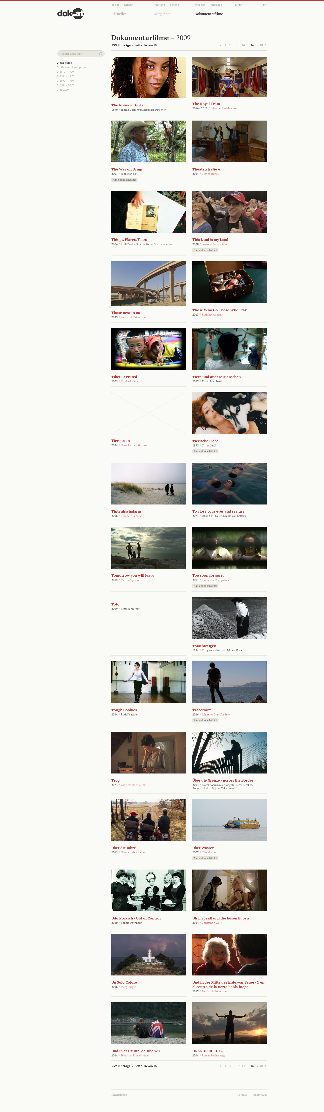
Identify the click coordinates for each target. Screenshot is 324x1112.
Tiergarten (120, 440)
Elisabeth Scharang (132, 516)
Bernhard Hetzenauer (134, 317)
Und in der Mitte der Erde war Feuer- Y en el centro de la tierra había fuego (228, 984)
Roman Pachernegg (213, 1055)
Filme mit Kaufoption (73, 67)
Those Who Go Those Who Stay (219, 309)
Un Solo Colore (124, 982)
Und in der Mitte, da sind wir (135, 1050)
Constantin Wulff (212, 922)
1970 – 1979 (67, 71)
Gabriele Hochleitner (133, 785)
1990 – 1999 (67, 80)
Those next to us (125, 312)
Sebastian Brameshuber (135, 1055)
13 (238, 45)
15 (247, 45)
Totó (115, 604)
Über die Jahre (123, 847)
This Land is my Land (210, 239)
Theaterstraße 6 (206, 169)
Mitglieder (162, 13)
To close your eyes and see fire (218, 511)
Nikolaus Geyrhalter (133, 852)
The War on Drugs (127, 169)
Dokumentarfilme (209, 13)
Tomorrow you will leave (132, 575)
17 (256, 45)
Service (174, 4)
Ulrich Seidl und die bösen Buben (220, 918)
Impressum (260, 1094)
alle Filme (66, 62)
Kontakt (128, 4)
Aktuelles (118, 13)
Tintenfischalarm (126, 511)
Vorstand (159, 4)
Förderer (200, 4)
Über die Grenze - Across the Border (222, 780)
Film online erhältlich (124, 179)
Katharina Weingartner (215, 580)
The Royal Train (206, 103)
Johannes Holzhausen (224, 108)
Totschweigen (204, 645)
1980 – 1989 (67, 76)
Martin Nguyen (130, 580)
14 (243, 45)
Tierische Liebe (205, 440)
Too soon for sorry (208, 575)
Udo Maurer (209, 852)
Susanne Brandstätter (214, 244)
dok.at (115, 4)
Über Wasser (203, 847)
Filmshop (216, 4)
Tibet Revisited (124, 376)
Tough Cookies (124, 709)
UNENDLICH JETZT (208, 1050)
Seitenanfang (119, 1094)
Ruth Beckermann (212, 314)
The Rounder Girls (127, 105)
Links (238, 4)
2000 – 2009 (67, 85)
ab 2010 (64, 89)
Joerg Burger (128, 987)
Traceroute (202, 709)
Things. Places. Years (129, 239)
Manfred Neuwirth (132, 381)
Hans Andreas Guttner (134, 445)
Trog (115, 780)
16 (252, 45)
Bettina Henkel (211, 173)
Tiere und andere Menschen (216, 376)
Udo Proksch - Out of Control (136, 918)
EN (265, 4)
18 (261, 45)
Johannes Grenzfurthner (216, 714)
